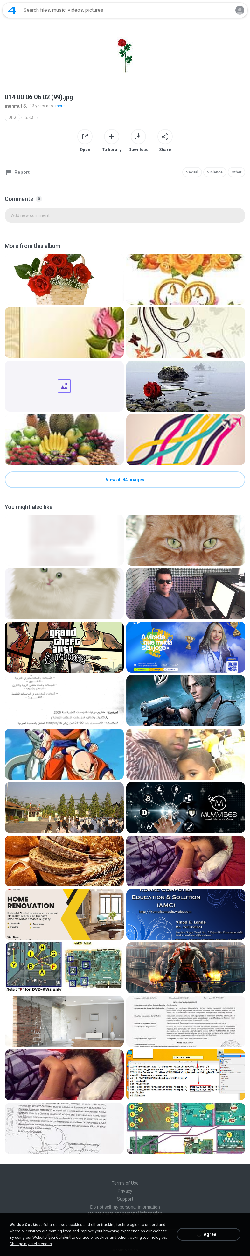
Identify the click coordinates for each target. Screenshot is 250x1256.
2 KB (29, 117)
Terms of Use (125, 1183)
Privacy (125, 1191)
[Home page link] (12, 10)
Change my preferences (31, 1244)
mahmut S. (16, 106)
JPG (12, 117)
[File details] (64, 279)
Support (125, 1199)
